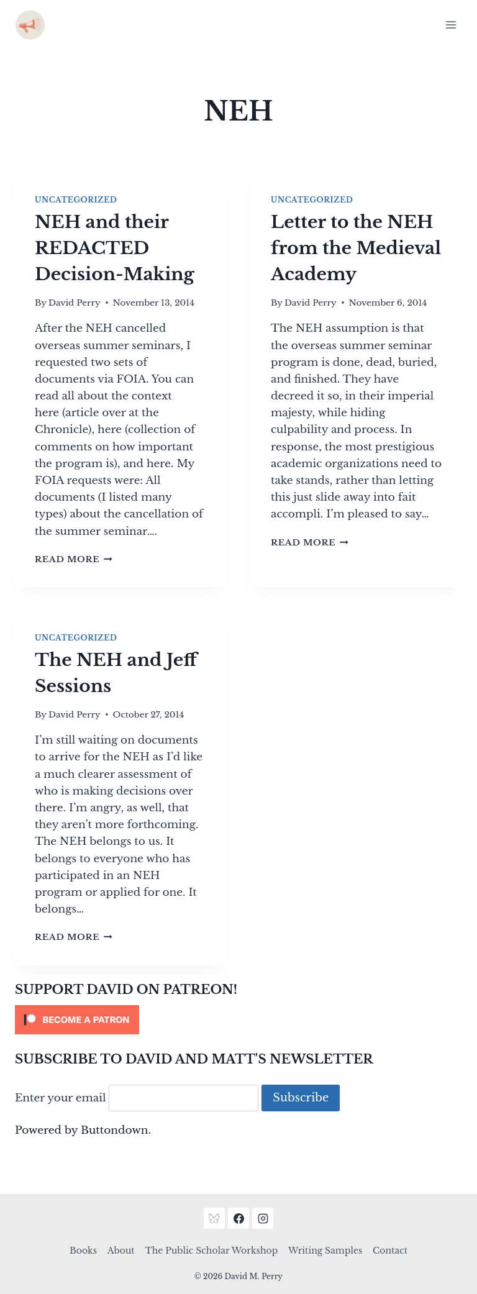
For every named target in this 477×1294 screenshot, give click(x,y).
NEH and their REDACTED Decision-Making (114, 248)
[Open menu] (450, 24)
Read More (73, 559)
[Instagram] (262, 1218)
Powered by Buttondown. (83, 1130)
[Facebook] (238, 1218)
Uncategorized (76, 199)
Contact (390, 1250)
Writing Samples (325, 1250)
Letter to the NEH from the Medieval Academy (356, 248)
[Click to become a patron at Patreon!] (238, 1019)
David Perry (74, 303)
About (121, 1250)
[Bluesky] (214, 1218)
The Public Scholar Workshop (211, 1250)
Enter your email (60, 1098)
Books (83, 1250)
